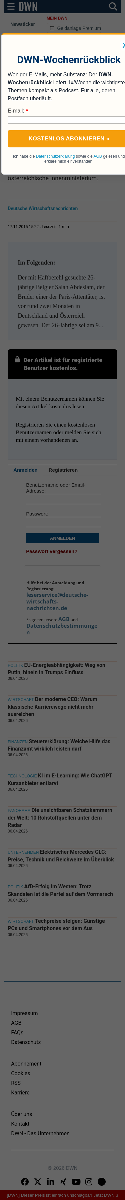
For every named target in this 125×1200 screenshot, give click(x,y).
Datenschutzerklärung (55, 156)
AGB (97, 156)
